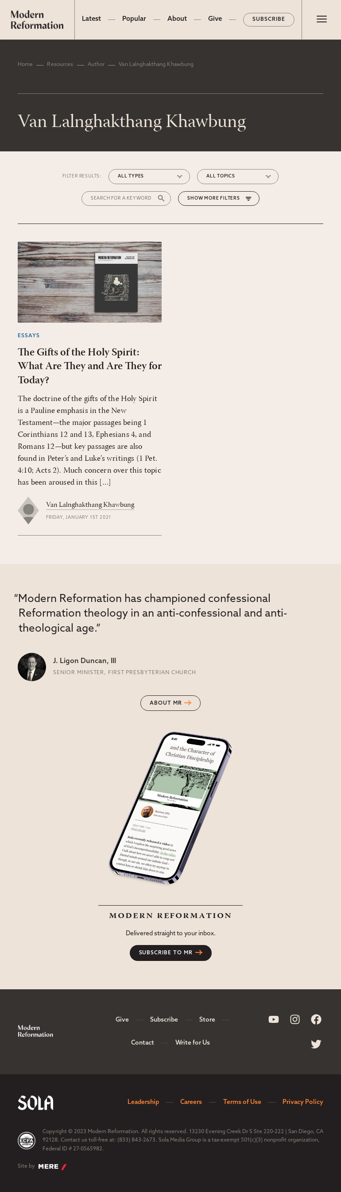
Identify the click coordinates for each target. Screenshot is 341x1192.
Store (207, 1020)
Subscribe (268, 19)
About (177, 19)
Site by (42, 1167)
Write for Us (192, 1043)
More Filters (222, 198)
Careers (191, 1102)
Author (96, 64)
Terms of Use (242, 1102)
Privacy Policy (303, 1102)
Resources (60, 64)
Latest (91, 19)
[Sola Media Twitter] (316, 1044)
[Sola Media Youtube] (274, 1019)
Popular (134, 19)
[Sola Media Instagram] (295, 1019)
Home (25, 64)
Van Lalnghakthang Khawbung (90, 505)
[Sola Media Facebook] (316, 1019)
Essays (29, 336)
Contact (142, 1043)
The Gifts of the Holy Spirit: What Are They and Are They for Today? (90, 366)
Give (215, 19)
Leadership (143, 1102)
